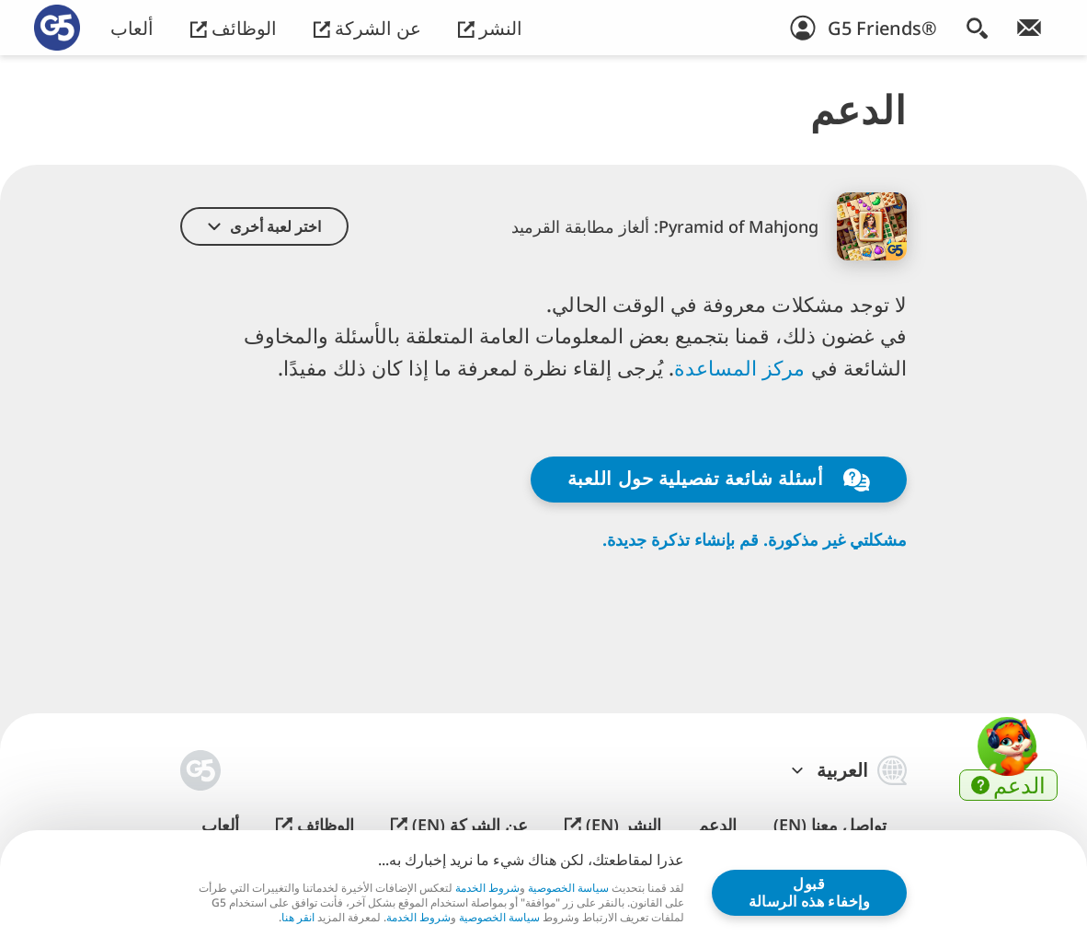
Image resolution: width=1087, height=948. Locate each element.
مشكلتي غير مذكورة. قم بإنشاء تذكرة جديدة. (754, 539)
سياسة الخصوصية (568, 888)
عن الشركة (367, 28)
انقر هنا (298, 917)
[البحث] (977, 27)
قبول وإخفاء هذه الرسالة (810, 891)
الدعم (717, 825)
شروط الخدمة (487, 888)
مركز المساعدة (742, 367)
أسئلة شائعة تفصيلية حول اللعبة (718, 478)
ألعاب (132, 28)
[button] (264, 226)
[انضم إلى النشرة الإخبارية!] (1029, 27)
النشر (490, 28)
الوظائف (233, 28)
